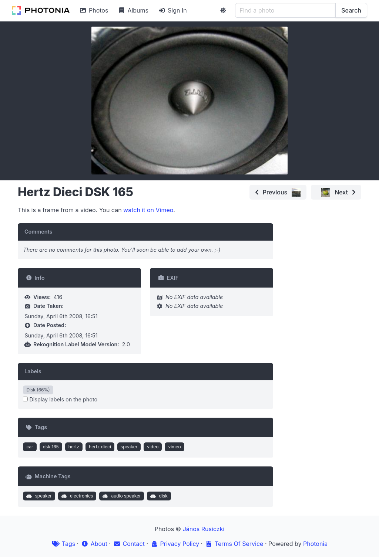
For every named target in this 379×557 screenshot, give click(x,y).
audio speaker (121, 496)
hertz (73, 446)
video (152, 446)
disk (158, 496)
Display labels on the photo (60, 399)
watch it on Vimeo (148, 210)
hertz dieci (100, 446)
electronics (76, 496)
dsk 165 (51, 446)
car (29, 446)
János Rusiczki (204, 529)
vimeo (174, 446)
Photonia (315, 543)
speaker (129, 446)
